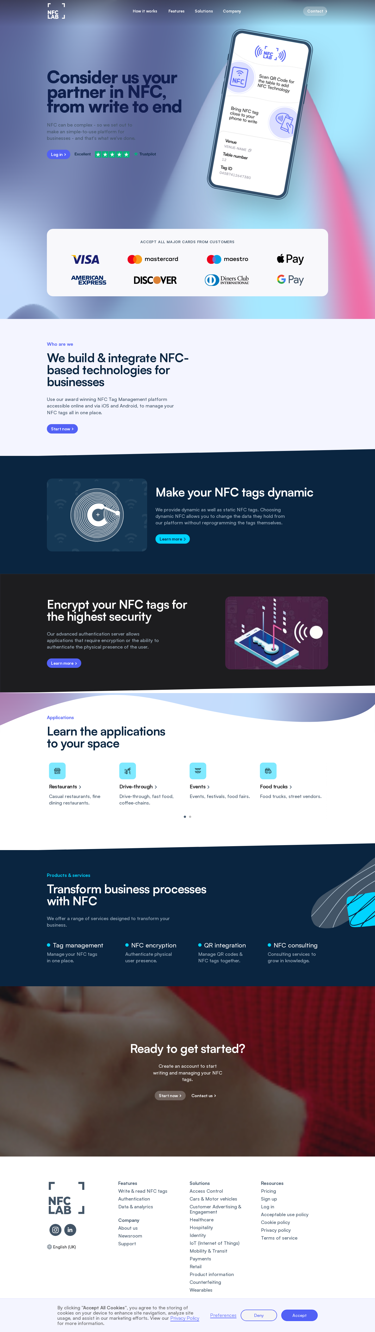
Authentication (134, 1198)
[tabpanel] (82, 784)
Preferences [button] (223, 1315)
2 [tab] (190, 817)
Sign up (269, 1198)
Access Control (206, 1190)
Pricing (268, 1190)
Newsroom (130, 1235)
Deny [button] (259, 1315)
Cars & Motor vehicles (213, 1198)
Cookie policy (275, 1222)
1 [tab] (185, 817)
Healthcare (202, 1219)
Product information (212, 1274)
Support (127, 1243)
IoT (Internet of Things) (215, 1243)
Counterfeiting (205, 1282)
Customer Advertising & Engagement (215, 1209)
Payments (200, 1258)
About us (128, 1227)
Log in (267, 1206)
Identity (198, 1235)
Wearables (201, 1289)
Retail (196, 1266)
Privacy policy (276, 1230)
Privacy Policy (184, 1318)
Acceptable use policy (285, 1214)
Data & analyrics (135, 1206)
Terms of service (279, 1237)
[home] (56, 11)
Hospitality (201, 1227)
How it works (145, 11)
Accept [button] (299, 1315)
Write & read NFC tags (142, 1190)
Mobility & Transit (208, 1250)
